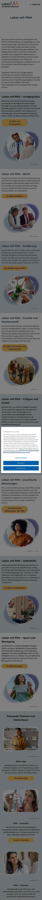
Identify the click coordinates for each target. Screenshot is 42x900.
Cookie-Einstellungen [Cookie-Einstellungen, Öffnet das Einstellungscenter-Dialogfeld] (21, 457)
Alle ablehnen (21, 463)
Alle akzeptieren (21, 468)
